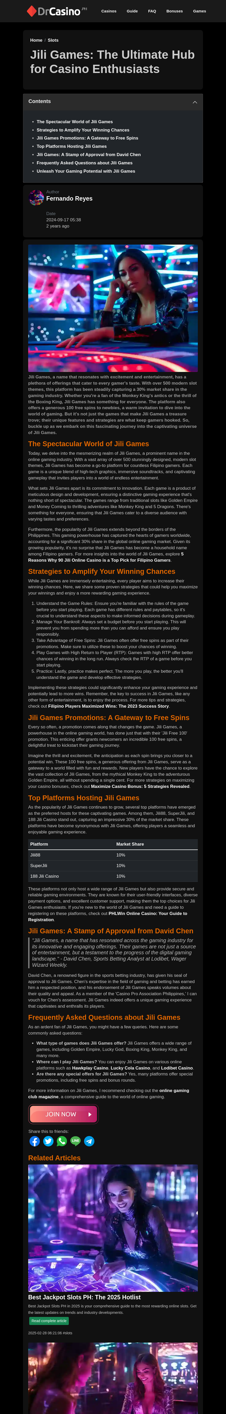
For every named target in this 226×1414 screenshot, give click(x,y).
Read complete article (49, 1321)
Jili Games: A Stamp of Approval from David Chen (89, 154)
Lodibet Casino (177, 1068)
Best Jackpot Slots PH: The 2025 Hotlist (84, 1297)
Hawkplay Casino (90, 1068)
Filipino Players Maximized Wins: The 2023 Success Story (108, 706)
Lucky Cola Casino (130, 1068)
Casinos (108, 11)
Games (199, 11)
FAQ (152, 11)
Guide (132, 11)
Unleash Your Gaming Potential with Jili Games (86, 171)
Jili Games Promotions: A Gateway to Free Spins (87, 138)
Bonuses (175, 11)
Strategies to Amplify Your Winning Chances (83, 130)
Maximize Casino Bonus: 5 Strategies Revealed (140, 786)
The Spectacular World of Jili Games (75, 121)
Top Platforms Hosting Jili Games (72, 146)
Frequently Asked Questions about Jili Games (85, 162)
